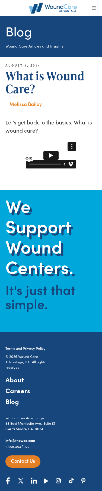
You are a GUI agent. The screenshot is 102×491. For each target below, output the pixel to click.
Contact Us (23, 460)
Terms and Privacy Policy (25, 348)
